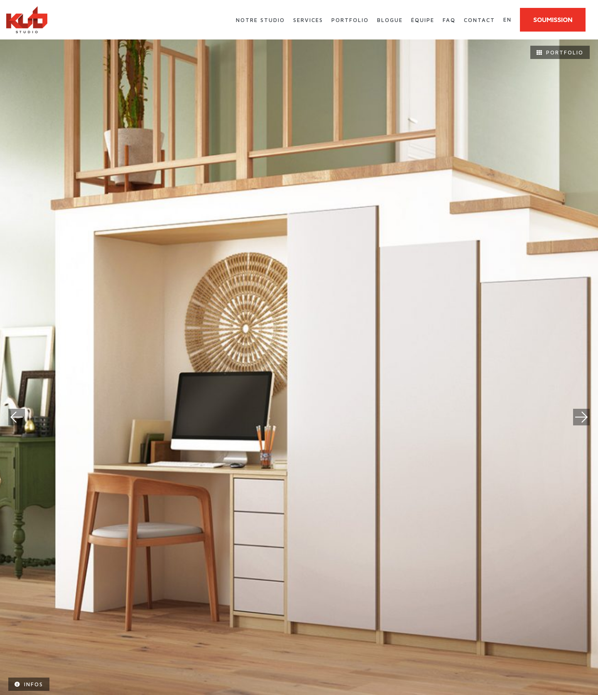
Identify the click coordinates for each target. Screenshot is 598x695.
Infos (29, 684)
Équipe (422, 20)
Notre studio (260, 20)
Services (308, 20)
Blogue (390, 20)
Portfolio (350, 20)
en (507, 19)
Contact (479, 20)
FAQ (449, 20)
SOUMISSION (552, 19)
